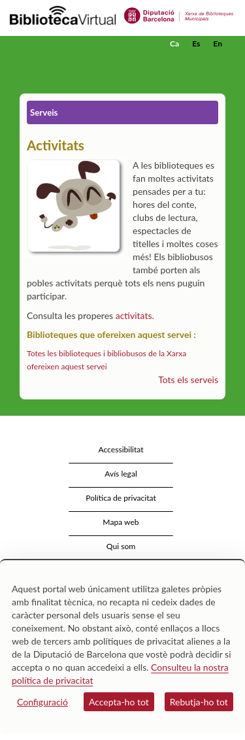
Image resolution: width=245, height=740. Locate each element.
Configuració (42, 701)
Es (196, 43)
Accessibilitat (120, 449)
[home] (75, 43)
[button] (217, 63)
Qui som (120, 546)
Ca (174, 43)
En (217, 43)
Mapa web (121, 522)
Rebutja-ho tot (199, 701)
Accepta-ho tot (119, 701)
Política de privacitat (121, 498)
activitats (134, 315)
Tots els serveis (188, 379)
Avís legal (121, 474)
